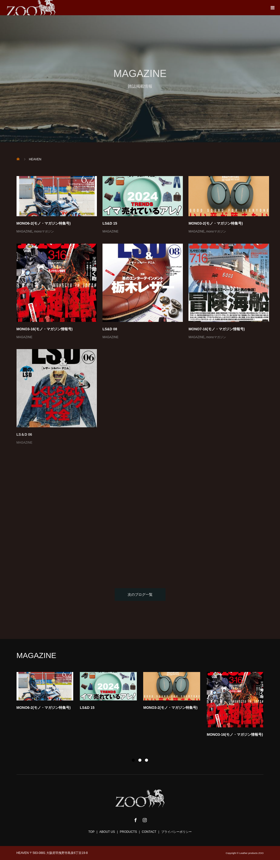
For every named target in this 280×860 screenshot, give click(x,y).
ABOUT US (107, 832)
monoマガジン (44, 231)
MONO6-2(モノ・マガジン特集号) (44, 223)
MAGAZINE (25, 231)
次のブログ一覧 (140, 594)
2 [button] (139, 760)
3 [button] (146, 760)
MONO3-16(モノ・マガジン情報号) (45, 329)
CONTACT (149, 832)
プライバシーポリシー (176, 832)
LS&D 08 (109, 329)
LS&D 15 (109, 223)
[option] (143, 706)
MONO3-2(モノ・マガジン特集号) (215, 223)
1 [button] (133, 760)
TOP (91, 832)
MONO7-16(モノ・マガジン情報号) (216, 329)
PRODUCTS (128, 832)
